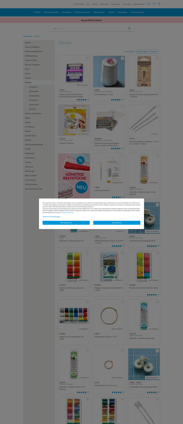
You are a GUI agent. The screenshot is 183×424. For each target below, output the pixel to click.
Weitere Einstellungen (51, 216)
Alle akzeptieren (66, 223)
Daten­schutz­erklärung (67, 212)
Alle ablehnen (117, 223)
